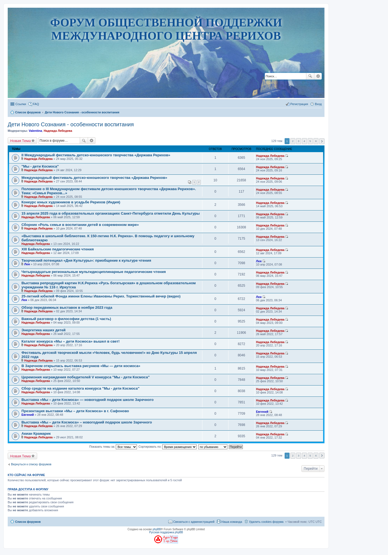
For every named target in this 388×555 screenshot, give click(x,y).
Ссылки (20, 104)
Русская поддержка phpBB (166, 532)
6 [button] (316, 141)
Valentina (35, 130)
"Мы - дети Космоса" (40, 166)
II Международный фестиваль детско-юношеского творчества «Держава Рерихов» (95, 155)
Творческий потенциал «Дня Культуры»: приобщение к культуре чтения (86, 260)
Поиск (310, 76)
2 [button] (293, 141)
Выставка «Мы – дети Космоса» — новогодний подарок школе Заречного (87, 400)
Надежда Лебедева (58, 130)
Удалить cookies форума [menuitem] (266, 521)
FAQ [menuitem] (36, 104)
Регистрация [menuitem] (299, 104)
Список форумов (28, 521)
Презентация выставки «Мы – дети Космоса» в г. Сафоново (75, 411)
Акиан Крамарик (36, 433)
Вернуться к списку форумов (31, 464)
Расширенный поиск (318, 76)
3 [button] (298, 141)
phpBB (157, 529)
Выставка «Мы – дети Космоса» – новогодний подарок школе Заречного (86, 422)
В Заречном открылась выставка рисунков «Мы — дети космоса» (80, 366)
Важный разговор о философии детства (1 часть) (66, 319)
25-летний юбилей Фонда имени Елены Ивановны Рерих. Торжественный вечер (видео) (101, 296)
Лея (27, 264)
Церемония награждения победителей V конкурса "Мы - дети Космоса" (85, 377)
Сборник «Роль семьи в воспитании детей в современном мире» (80, 225)
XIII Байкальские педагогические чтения (57, 249)
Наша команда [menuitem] (231, 521)
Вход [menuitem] (318, 104)
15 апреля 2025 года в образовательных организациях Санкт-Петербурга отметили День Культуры (110, 213)
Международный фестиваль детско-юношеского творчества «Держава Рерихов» (94, 178)
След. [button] (321, 141)
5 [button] (310, 141)
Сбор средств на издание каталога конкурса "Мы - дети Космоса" (80, 388)
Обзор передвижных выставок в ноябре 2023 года (66, 307)
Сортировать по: (168, 446)
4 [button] (304, 141)
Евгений (27, 414)
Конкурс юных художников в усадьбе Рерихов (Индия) (70, 202)
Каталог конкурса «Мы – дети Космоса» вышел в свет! (70, 341)
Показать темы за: (113, 446)
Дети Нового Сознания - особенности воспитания (71, 124)
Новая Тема (20, 140)
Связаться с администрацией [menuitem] (193, 521)
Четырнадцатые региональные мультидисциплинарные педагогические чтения (93, 272)
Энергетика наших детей (43, 330)
